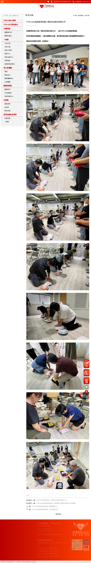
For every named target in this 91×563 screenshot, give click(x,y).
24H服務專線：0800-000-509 (82, 1)
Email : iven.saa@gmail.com (63, 1)
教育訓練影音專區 (10, 114)
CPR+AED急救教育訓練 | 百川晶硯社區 (45, 509)
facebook (52, 2)
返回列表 (58, 514)
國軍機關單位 (9, 78)
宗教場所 (7, 60)
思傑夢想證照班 (10, 64)
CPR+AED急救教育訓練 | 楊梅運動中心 (45, 506)
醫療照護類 (8, 86)
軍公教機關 (8, 68)
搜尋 (4, 15)
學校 (6, 71)
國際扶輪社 (8, 36)
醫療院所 (7, 89)
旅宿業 (7, 107)
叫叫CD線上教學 (10, 20)
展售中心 (7, 53)
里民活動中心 (9, 57)
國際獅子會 (8, 32)
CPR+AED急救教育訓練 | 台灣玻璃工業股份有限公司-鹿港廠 (55, 503)
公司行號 (7, 43)
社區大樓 (7, 47)
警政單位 (7, 75)
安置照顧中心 (9, 96)
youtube (48, 2)
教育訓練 (80, 15)
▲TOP (27, 495)
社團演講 (7, 29)
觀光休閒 (7, 110)
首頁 (76, 15)
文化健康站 (8, 93)
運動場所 (7, 104)
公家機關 (7, 82)
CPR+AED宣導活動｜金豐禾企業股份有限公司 (51, 500)
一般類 (6, 40)
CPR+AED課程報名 (11, 24)
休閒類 (6, 100)
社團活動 (7, 118)
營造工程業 (8, 50)
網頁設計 (28, 561)
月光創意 (33, 561)
